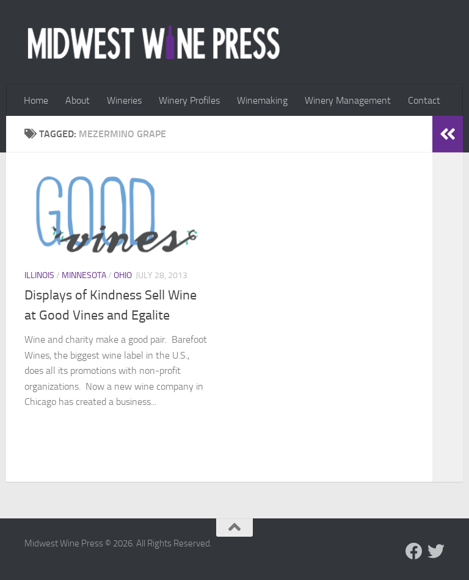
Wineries (124, 100)
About (77, 100)
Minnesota (84, 275)
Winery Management (348, 100)
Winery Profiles (189, 100)
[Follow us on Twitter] (436, 551)
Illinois (39, 275)
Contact (424, 100)
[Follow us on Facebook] (414, 551)
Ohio (123, 275)
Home (36, 100)
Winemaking (262, 100)
